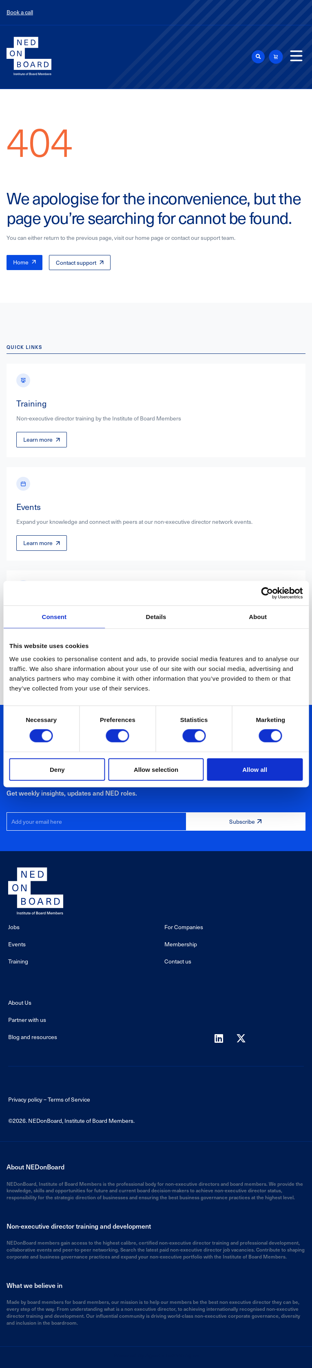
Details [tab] (156, 616)
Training (18, 961)
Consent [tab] (54, 616)
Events (17, 944)
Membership (180, 944)
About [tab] (258, 616)
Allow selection (156, 769)
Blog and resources (32, 1037)
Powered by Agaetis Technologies (156, 1355)
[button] (258, 56)
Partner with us (27, 1020)
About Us (19, 1002)
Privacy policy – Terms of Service (49, 1099)
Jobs (14, 927)
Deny (57, 769)
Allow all (254, 769)
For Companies (183, 927)
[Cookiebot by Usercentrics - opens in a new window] (267, 593)
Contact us (177, 961)
